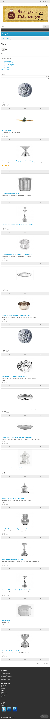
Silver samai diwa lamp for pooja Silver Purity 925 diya (17, 590)
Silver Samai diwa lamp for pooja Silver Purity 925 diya (17, 224)
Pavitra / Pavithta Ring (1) (9, 64)
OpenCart (8, 716)
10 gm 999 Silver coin (8, 100)
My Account (3, 700)
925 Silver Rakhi (6, 130)
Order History (4, 702)
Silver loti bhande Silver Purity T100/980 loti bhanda (16, 529)
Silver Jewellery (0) (8, 65)
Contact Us (3, 685)
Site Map (3, 688)
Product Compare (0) (5, 69)
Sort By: (47, 71)
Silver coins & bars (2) (8, 62)
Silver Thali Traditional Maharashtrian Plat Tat (15, 407)
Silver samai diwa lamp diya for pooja (12, 559)
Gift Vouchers (4, 693)
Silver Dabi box (6, 620)
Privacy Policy (4, 675)
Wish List (3, 703)
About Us (3, 672)
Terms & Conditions (5, 681)
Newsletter (3, 705)
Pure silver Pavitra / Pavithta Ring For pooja (14, 376)
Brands (2, 692)
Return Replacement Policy (6, 676)
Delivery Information (5, 673)
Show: (47, 76)
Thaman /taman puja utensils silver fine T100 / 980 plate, (18, 437)
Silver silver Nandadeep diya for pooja (13, 651)
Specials (3, 696)
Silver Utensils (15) (8, 67)
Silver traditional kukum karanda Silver (13, 468)
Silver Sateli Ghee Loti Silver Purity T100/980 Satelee (16, 254)
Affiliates (3, 695)
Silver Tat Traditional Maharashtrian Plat (13, 285)
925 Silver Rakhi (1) (8, 61)
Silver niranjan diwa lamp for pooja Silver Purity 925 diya (18, 161)
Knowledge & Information (6, 678)
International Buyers (5, 679)
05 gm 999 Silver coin (8, 346)
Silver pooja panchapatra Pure (10, 193)
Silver (8, 38)
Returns (2, 686)
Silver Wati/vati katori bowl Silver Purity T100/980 (16, 315)
